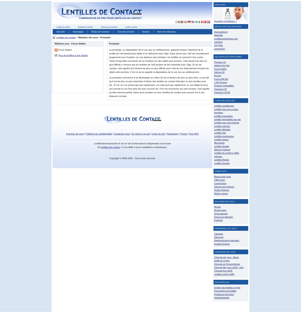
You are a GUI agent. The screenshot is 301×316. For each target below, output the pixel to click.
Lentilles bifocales (222, 129)
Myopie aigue (220, 210)
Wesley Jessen (221, 193)
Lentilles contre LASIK (224, 274)
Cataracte (218, 234)
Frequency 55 (220, 89)
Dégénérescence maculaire (226, 240)
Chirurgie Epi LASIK (223, 271)
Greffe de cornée (222, 261)
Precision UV (220, 62)
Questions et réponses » (225, 21)
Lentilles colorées (131, 27)
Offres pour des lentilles (109, 27)
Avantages (78, 31)
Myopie (217, 207)
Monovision (219, 143)
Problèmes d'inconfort (224, 294)
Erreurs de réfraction (223, 217)
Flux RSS (194, 134)
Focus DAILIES (221, 79)
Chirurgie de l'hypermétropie (227, 264)
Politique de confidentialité (99, 134)
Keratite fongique (222, 244)
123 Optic (218, 45)
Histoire (146, 31)
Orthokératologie (221, 298)
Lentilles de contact (63, 27)
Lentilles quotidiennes (224, 106)
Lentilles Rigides (221, 160)
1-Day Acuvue (220, 82)
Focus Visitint (220, 69)
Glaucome (219, 237)
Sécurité (61, 31)
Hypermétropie (221, 214)
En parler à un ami (141, 134)
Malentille (218, 35)
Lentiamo (218, 42)
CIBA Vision (219, 180)
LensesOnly (219, 49)
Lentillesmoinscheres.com (226, 39)
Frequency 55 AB (222, 92)
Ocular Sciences (221, 190)
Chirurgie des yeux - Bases (226, 257)
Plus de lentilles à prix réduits (73, 55)
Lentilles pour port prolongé (226, 123)
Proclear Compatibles (224, 86)
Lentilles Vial (220, 133)
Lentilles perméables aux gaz (227, 119)
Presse (183, 134)
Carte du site (158, 134)
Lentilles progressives (224, 136)
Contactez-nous (122, 134)
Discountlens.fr (221, 32)
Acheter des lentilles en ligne (227, 288)
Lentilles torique (221, 140)
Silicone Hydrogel (222, 150)
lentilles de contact (110, 147)
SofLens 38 (219, 72)
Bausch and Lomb (222, 177)
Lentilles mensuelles (223, 116)
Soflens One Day (222, 65)
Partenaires (172, 134)
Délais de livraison (100, 31)
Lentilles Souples (222, 163)
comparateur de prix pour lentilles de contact (110, 18)
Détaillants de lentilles (85, 27)
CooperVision (220, 183)
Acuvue (217, 76)
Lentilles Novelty (221, 146)
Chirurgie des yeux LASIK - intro (229, 267)
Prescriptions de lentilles (225, 291)
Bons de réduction (166, 31)
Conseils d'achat (125, 31)
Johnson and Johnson (224, 187)
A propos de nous (75, 134)
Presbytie (218, 220)
